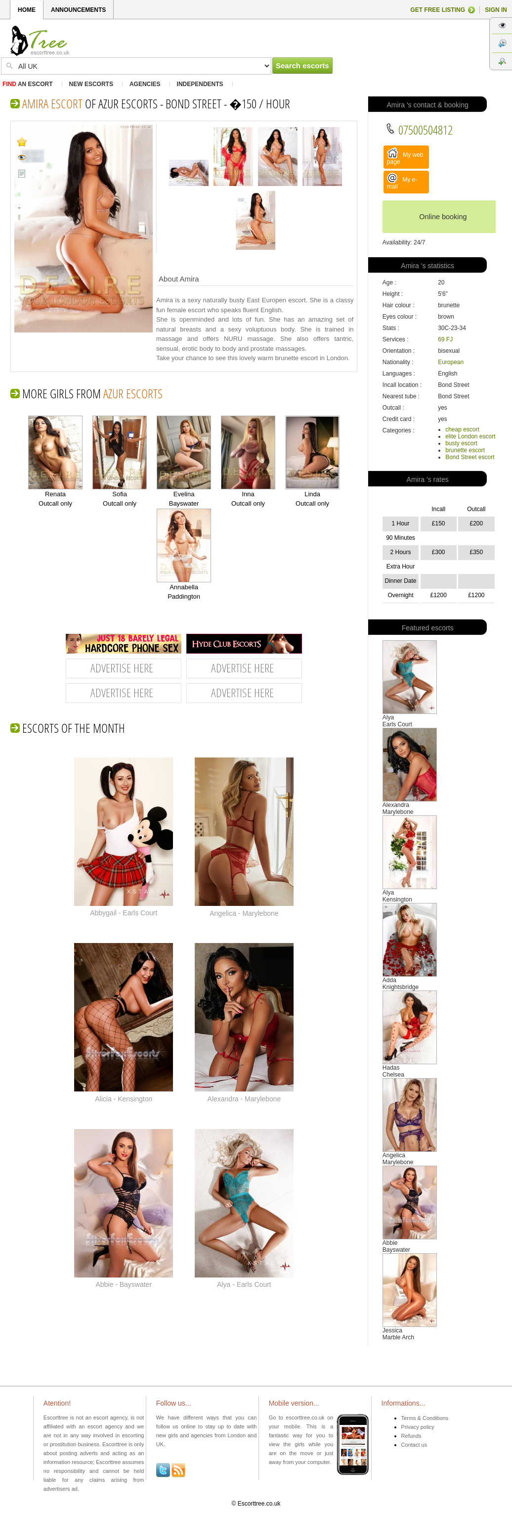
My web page (405, 156)
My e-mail (402, 181)
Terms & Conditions (424, 1418)
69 (441, 339)
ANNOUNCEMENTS (78, 9)
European (451, 362)
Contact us (414, 1445)
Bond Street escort (469, 457)
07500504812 (419, 129)
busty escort (461, 443)
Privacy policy (417, 1427)
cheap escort (462, 429)
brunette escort (465, 450)
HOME (27, 9)
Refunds (411, 1436)
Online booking (443, 217)
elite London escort (470, 436)
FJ (449, 339)
